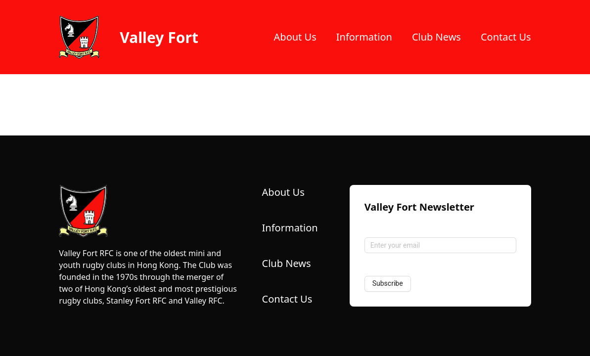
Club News (436, 37)
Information (364, 37)
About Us (295, 37)
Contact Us (506, 37)
